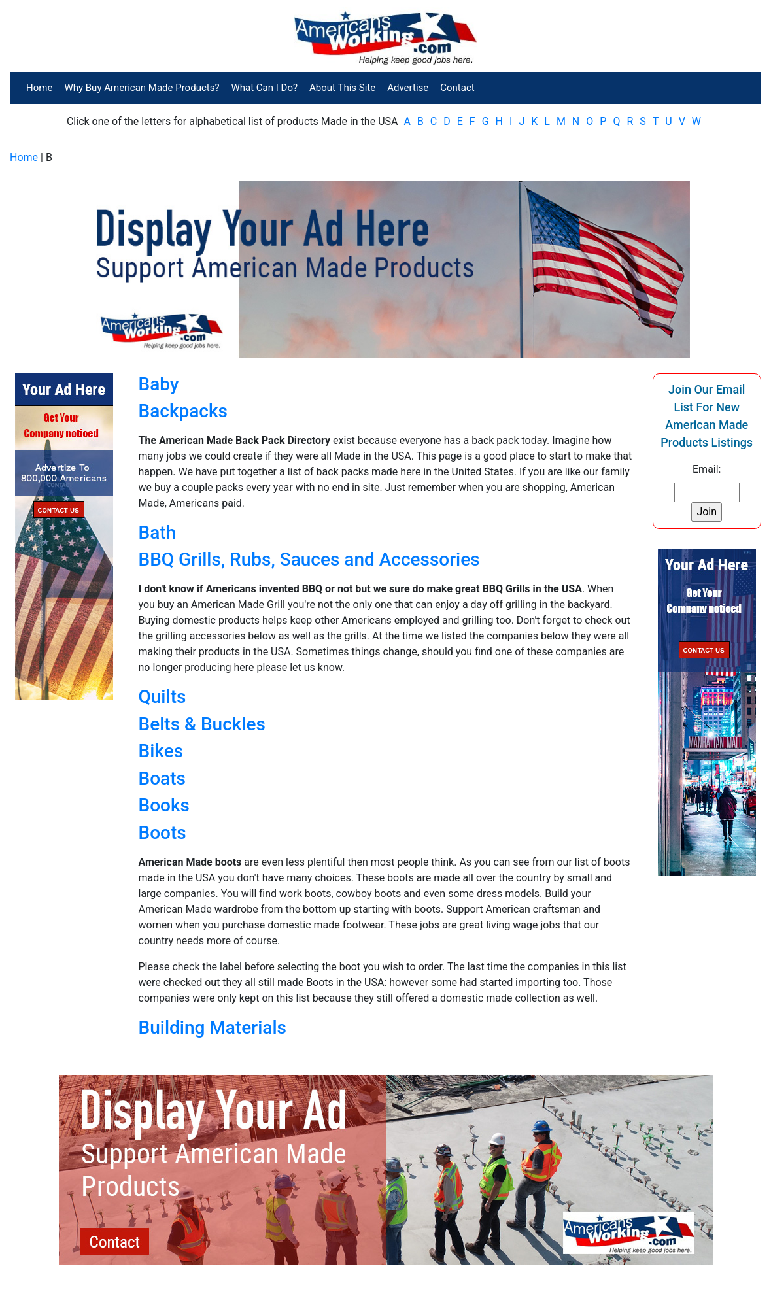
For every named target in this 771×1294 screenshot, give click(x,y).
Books (164, 805)
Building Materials (212, 1027)
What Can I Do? (264, 88)
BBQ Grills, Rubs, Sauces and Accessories (309, 559)
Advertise (407, 88)
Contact (457, 88)
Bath (158, 532)
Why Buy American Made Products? (141, 88)
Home (39, 88)
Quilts (162, 696)
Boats (162, 778)
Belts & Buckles (202, 724)
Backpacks (183, 411)
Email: (707, 469)
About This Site (342, 88)
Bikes (161, 751)
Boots (162, 832)
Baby (159, 384)
